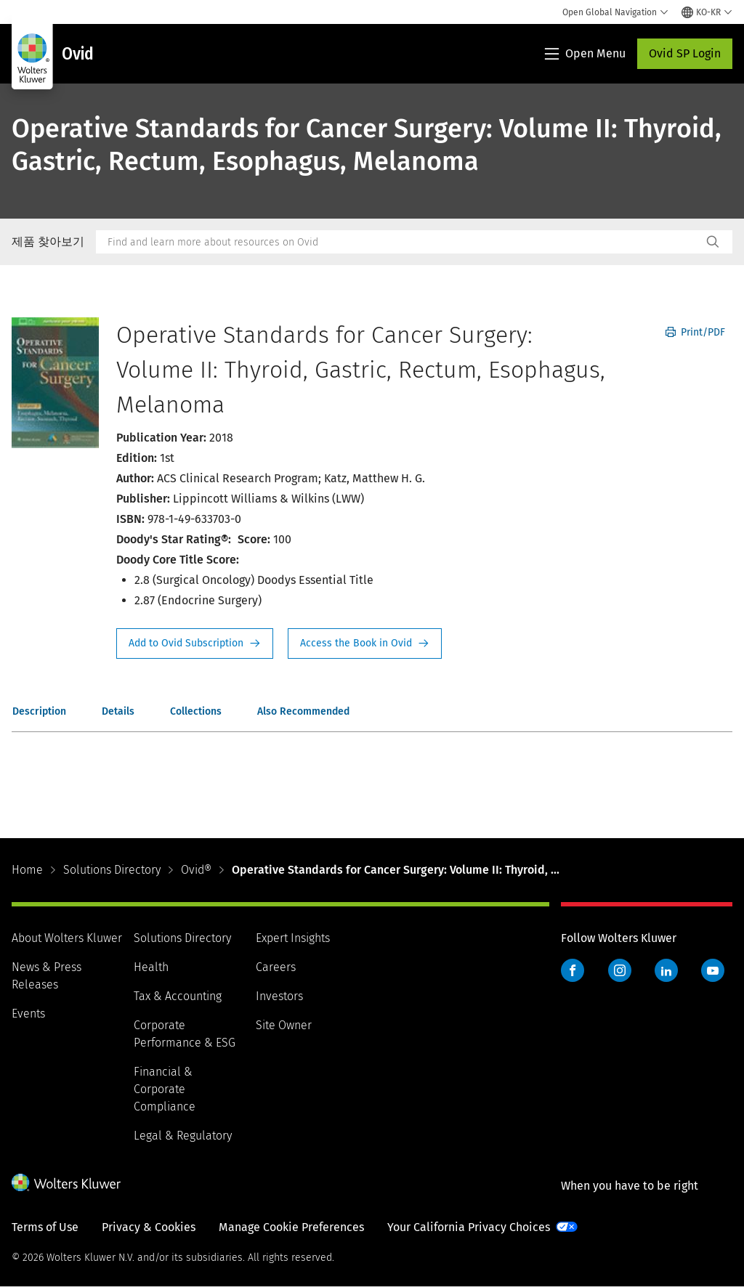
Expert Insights (293, 938)
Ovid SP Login (685, 53)
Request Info (194, 643)
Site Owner (284, 1025)
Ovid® (196, 870)
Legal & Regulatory (183, 1135)
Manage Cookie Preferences (291, 1227)
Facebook (572, 970)
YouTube (712, 970)
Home (27, 870)
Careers (276, 967)
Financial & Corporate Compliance (164, 1089)
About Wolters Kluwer (67, 938)
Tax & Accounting (178, 996)
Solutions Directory (112, 870)
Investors (279, 996)
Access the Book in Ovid (364, 643)
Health (151, 967)
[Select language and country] (707, 12)
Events (28, 1013)
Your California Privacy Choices (468, 1227)
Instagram (619, 970)
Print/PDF (695, 332)
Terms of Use (45, 1227)
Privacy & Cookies (148, 1227)
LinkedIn (666, 970)
